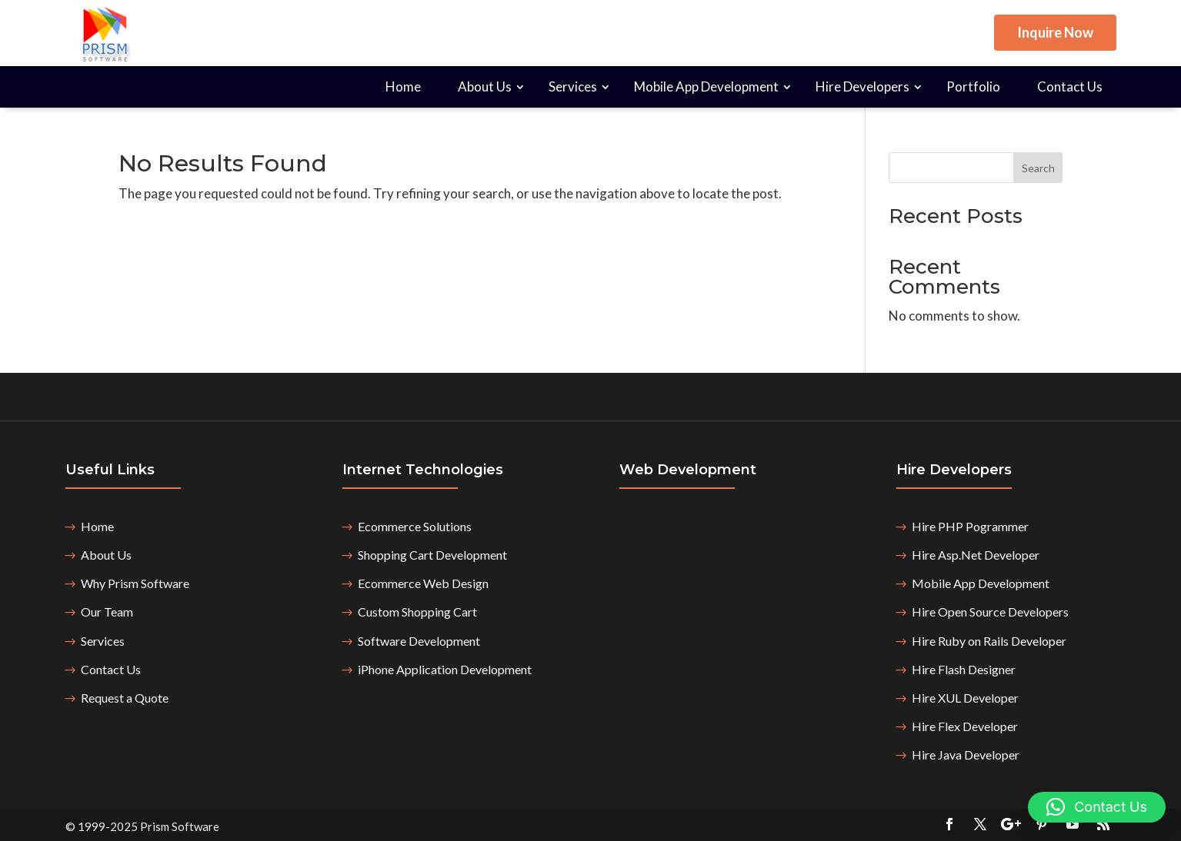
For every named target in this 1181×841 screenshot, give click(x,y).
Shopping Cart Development (432, 554)
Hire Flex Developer (965, 726)
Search (1038, 168)
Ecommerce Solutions (415, 526)
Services (573, 86)
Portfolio (973, 86)
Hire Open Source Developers (990, 611)
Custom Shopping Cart (417, 611)
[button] (1097, 807)
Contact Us (1070, 86)
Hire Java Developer (965, 754)
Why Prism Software (135, 583)
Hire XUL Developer (965, 697)
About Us (485, 86)
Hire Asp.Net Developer (975, 554)
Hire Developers (862, 86)
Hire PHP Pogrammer (970, 526)
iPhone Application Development (445, 669)
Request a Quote (124, 697)
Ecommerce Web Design (423, 583)
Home (403, 86)
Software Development (419, 640)
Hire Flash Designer (964, 669)
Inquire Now (1055, 32)
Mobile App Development (706, 86)
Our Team (107, 611)
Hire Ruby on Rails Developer (989, 640)
